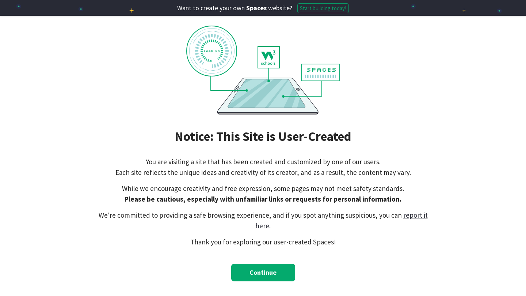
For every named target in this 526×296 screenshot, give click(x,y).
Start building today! (323, 8)
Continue (263, 272)
